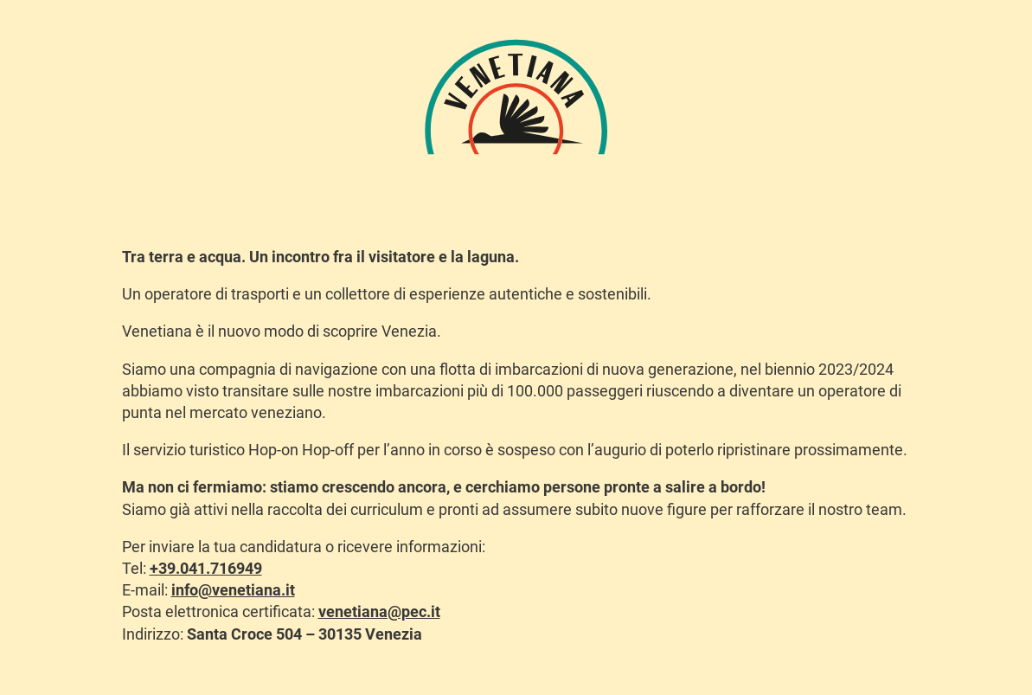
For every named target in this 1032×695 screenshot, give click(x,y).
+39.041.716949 (206, 568)
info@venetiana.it (233, 590)
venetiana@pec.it (379, 611)
